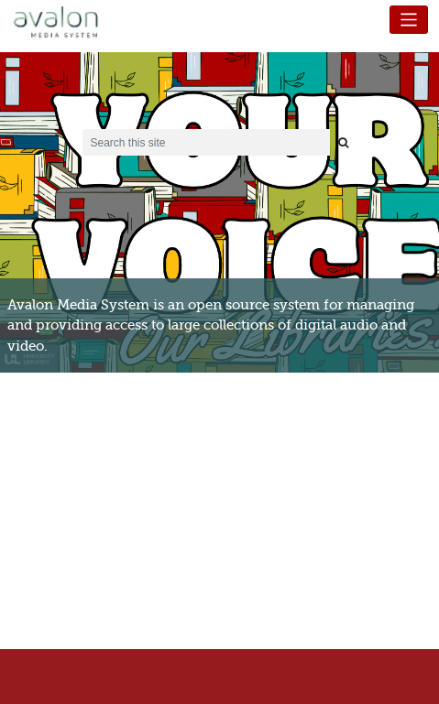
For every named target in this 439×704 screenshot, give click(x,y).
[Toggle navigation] (409, 19)
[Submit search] (343, 142)
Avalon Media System (68, 23)
